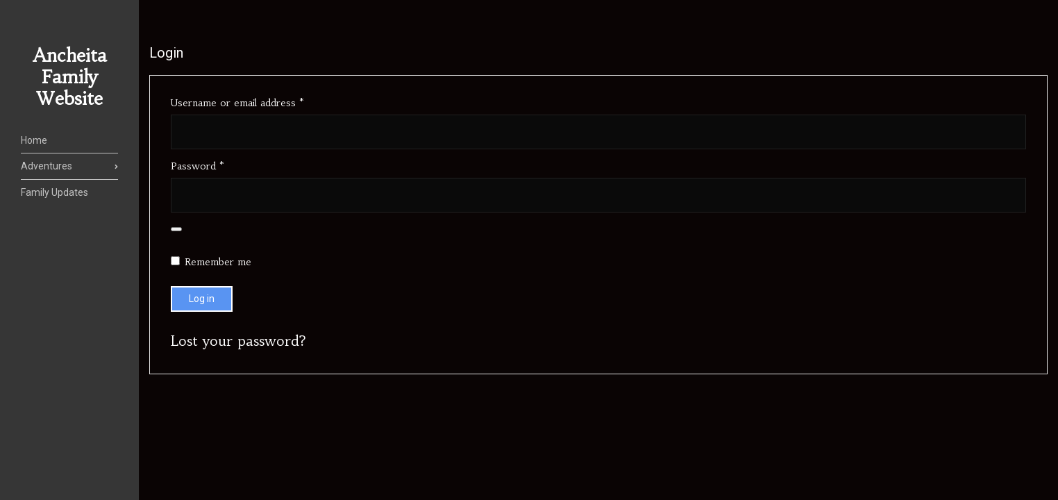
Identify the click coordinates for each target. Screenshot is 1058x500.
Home (34, 140)
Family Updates (54, 192)
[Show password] (176, 229)
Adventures (46, 166)
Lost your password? (238, 340)
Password (217, 166)
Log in (202, 298)
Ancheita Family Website (70, 77)
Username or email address (257, 103)
